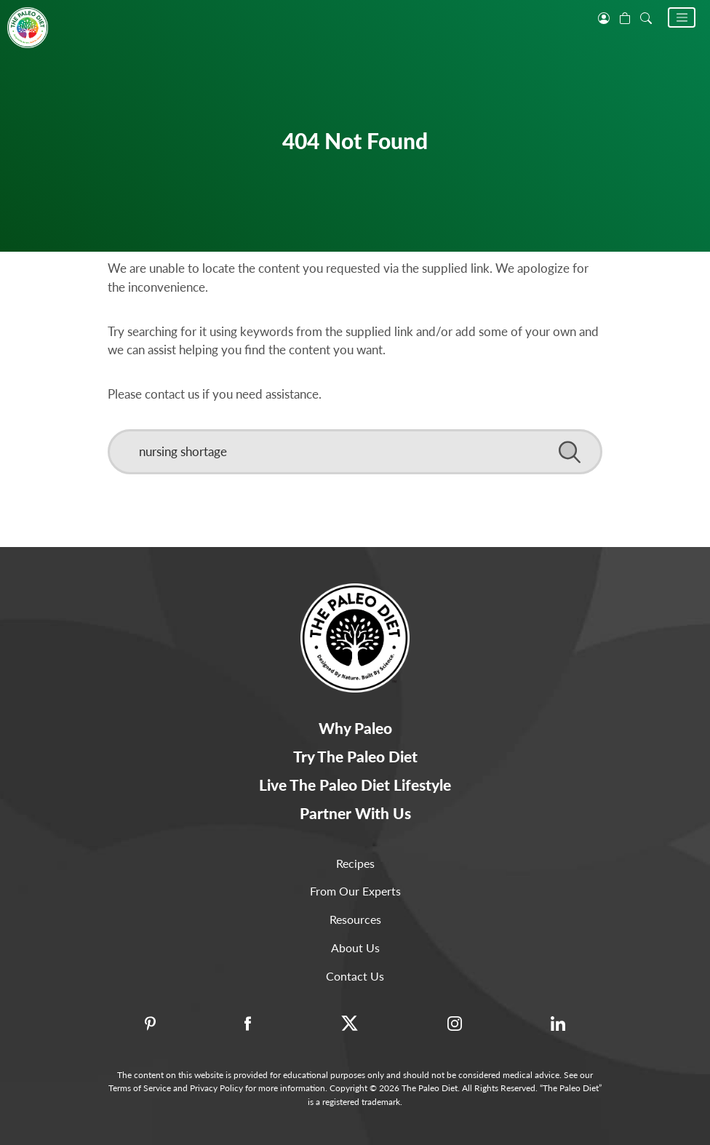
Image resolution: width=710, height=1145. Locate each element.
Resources (355, 919)
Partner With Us (355, 813)
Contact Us (355, 976)
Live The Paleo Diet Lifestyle (355, 784)
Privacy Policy (216, 1087)
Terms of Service (139, 1087)
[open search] (646, 16)
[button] (681, 17)
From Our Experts (355, 891)
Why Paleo (355, 728)
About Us (355, 947)
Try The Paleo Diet (355, 756)
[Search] (355, 451)
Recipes (355, 863)
